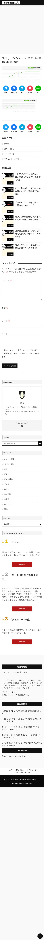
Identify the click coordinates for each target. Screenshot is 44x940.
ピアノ (6, 474)
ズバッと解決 (9, 464)
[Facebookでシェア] (14, 88)
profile (6, 144)
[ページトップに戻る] (40, 936)
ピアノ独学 (8, 479)
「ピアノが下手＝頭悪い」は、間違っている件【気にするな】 (27, 177)
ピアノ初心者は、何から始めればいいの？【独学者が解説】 (27, 191)
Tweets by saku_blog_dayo (14, 756)
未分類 (6, 499)
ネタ (6, 469)
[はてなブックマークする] (22, 88)
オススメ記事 (9, 459)
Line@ (10, 770)
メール (6, 321)
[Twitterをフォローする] (22, 426)
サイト (5, 334)
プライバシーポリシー (12, 159)
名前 (5, 308)
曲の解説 (7, 494)
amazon (22, 564)
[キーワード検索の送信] (40, 443)
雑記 (6, 509)
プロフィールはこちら (11, 692)
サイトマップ (9, 154)
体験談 (6, 489)
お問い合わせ (9, 149)
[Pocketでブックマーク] (30, 88)
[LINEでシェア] (38, 88)
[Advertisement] (22, 29)
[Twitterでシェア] (6, 88)
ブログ (6, 484)
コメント (7, 280)
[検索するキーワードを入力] (20, 443)
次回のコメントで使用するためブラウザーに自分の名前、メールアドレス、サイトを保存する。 (21, 353)
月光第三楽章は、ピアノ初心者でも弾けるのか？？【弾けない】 (27, 234)
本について (8, 504)
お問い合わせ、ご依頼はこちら (15, 695)
